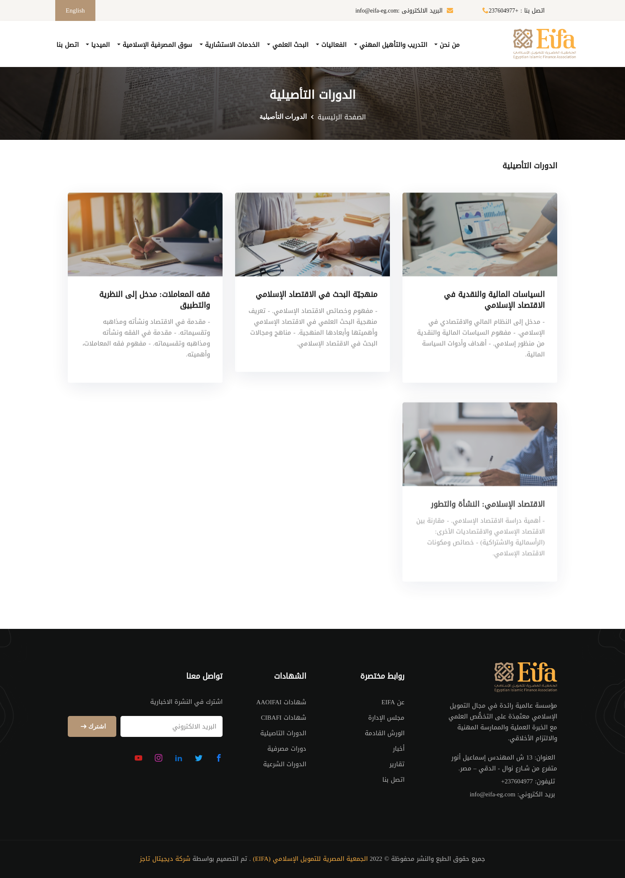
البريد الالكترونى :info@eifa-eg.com (404, 11)
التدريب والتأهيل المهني (392, 45)
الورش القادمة (385, 733)
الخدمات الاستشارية (231, 45)
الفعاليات (332, 45)
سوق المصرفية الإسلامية (156, 45)
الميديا (99, 45)
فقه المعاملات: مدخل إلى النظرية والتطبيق (154, 301)
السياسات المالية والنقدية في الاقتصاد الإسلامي (494, 301)
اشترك (92, 726)
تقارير (397, 764)
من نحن (449, 45)
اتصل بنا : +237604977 (511, 11)
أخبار (399, 748)
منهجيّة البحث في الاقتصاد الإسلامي (316, 296)
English (75, 10)
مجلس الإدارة (386, 717)
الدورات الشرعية (284, 764)
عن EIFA (393, 702)
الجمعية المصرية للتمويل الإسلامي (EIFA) (310, 859)
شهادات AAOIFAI (281, 702)
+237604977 (517, 781)
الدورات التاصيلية (283, 733)
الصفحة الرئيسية (342, 117)
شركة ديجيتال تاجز (165, 859)
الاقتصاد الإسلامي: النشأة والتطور (488, 518)
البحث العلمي (289, 45)
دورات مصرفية (286, 748)
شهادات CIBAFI (283, 717)
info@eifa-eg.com (492, 794)
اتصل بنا (67, 45)
